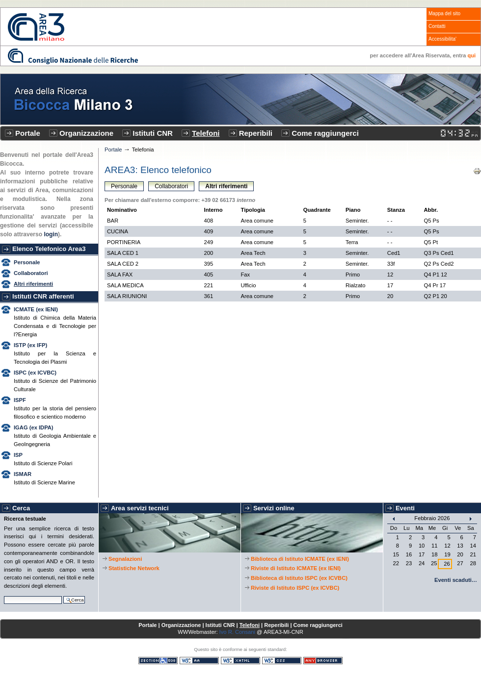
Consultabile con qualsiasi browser (323, 660)
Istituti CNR (153, 133)
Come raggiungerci (325, 133)
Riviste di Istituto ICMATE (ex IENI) (296, 568)
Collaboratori (31, 273)
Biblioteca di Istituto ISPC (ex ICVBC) (299, 578)
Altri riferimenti (33, 284)
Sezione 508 (158, 660)
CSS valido (281, 660)
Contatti (436, 26)
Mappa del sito (444, 13)
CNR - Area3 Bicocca (36, 27)
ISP (18, 455)
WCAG (199, 660)
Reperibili (255, 133)
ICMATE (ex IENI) (36, 309)
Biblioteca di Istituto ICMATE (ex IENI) (300, 559)
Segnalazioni (125, 559)
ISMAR (22, 474)
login (51, 234)
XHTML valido (240, 660)
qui (472, 55)
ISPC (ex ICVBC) (35, 373)
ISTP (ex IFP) (30, 345)
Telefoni (205, 133)
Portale (27, 133)
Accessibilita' (442, 39)
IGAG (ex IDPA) (33, 427)
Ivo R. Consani (237, 632)
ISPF (20, 400)
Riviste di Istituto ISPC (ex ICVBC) (295, 588)
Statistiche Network (134, 568)
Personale (27, 262)
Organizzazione (86, 133)
